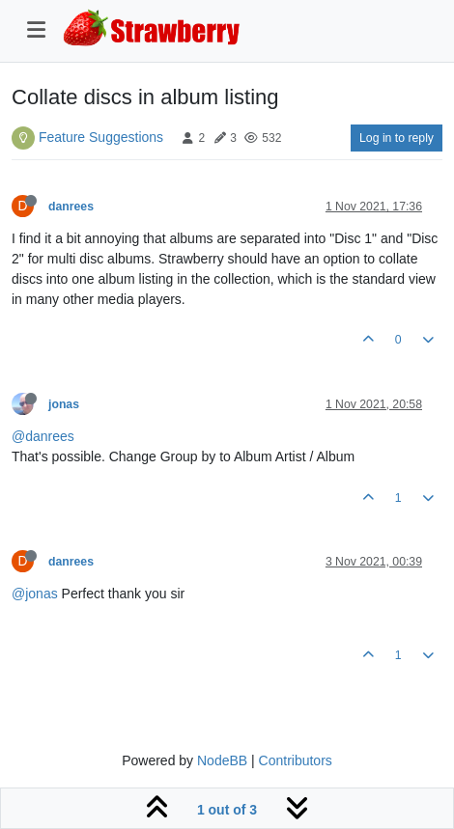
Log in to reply (396, 138)
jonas (63, 404)
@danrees (43, 436)
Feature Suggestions (101, 137)
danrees (71, 206)
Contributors (295, 760)
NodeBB (222, 760)
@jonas (35, 593)
